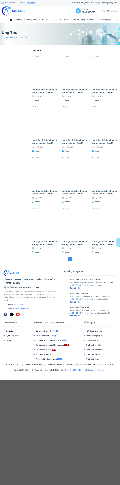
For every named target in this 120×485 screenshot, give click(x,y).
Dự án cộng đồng (104, 20)
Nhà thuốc (46, 20)
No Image (35, 56)
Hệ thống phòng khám (109, 3)
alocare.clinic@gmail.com (20, 308)
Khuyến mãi (85, 3)
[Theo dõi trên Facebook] (5, 315)
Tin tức (68, 20)
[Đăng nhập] (103, 11)
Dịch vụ (57, 20)
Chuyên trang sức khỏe (84, 20)
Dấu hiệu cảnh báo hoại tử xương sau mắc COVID (44, 91)
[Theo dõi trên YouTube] (18, 315)
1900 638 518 (18, 304)
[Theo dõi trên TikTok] (12, 315)
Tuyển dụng (95, 3)
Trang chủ (5, 37)
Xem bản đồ (75, 288)
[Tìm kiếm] (116, 19)
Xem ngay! (31, 3)
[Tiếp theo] (80, 259)
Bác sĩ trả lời (14, 37)
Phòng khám (33, 20)
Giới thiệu (20, 20)
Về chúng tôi (75, 3)
